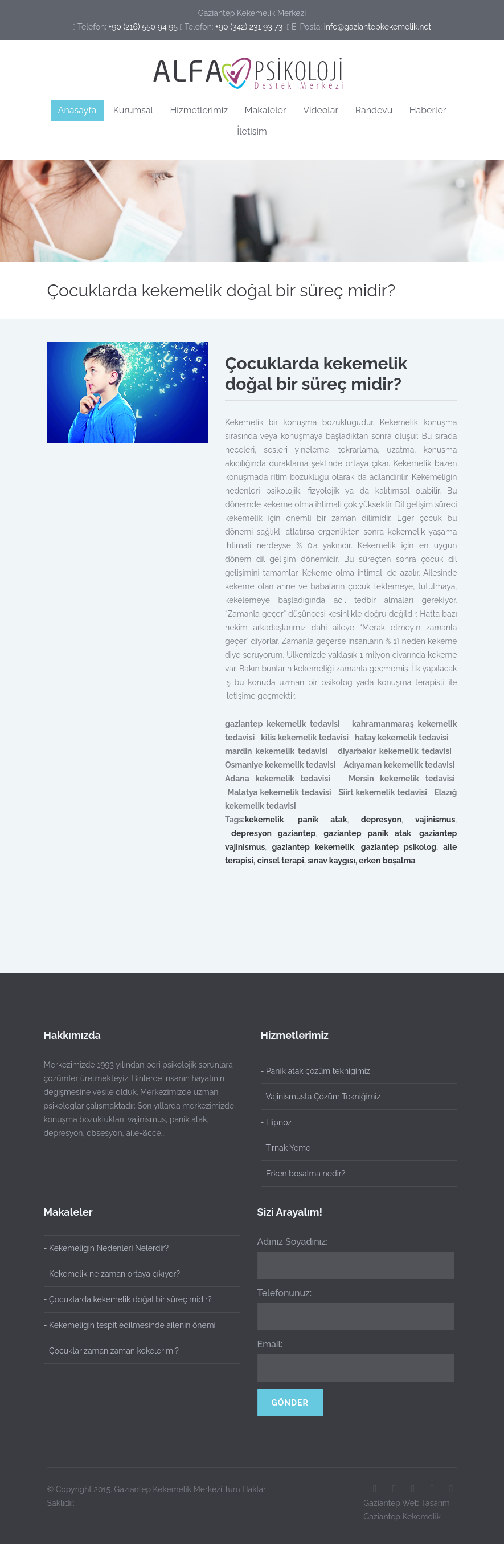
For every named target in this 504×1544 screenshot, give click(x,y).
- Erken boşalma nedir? (303, 1173)
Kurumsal (133, 110)
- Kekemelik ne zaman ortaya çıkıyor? (106, 1273)
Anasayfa (77, 110)
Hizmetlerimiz (199, 110)
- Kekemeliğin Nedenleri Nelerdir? (100, 1248)
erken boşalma (387, 860)
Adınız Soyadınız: (286, 1241)
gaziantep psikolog (398, 847)
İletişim (252, 131)
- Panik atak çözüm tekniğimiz (315, 1070)
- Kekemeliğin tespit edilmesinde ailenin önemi (124, 1325)
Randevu (374, 110)
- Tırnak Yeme (286, 1147)
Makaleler (265, 110)
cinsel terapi (280, 860)
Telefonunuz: (278, 1293)
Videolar (320, 110)
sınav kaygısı (331, 860)
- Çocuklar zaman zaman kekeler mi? (105, 1350)
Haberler (427, 110)
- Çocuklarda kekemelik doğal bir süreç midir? (122, 1299)
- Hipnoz (276, 1122)
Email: (264, 1344)
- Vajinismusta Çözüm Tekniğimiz (321, 1096)
